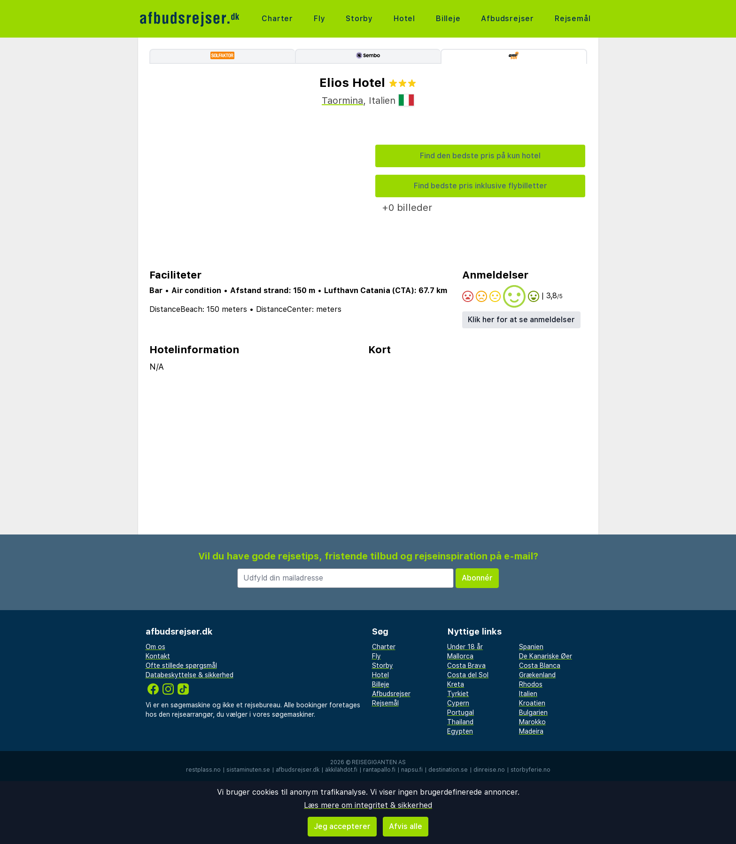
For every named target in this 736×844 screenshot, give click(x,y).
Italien (528, 693)
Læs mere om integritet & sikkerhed (368, 805)
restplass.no (203, 770)
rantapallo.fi (379, 770)
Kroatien (532, 703)
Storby (359, 18)
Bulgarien (533, 712)
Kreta (455, 684)
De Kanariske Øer (545, 656)
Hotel (404, 18)
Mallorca (460, 656)
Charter (277, 18)
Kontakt (158, 656)
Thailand (460, 722)
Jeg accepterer (342, 826)
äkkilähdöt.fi (341, 770)
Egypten (460, 731)
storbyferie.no (530, 770)
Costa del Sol (467, 675)
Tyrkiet (458, 693)
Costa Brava (466, 665)
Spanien (531, 646)
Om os (155, 646)
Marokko (532, 722)
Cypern (458, 703)
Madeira (531, 731)
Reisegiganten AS (379, 762)
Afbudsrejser (507, 18)
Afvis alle (405, 826)
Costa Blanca (539, 665)
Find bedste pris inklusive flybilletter (480, 185)
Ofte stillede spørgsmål (181, 665)
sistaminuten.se (248, 770)
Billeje (448, 18)
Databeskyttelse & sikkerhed (189, 675)
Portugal (460, 712)
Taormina (342, 100)
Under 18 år (465, 646)
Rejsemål (572, 18)
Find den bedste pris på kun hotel (480, 155)
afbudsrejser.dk (297, 770)
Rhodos (530, 684)
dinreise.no (489, 770)
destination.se (448, 770)
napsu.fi (412, 770)
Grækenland (537, 675)
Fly (319, 18)
